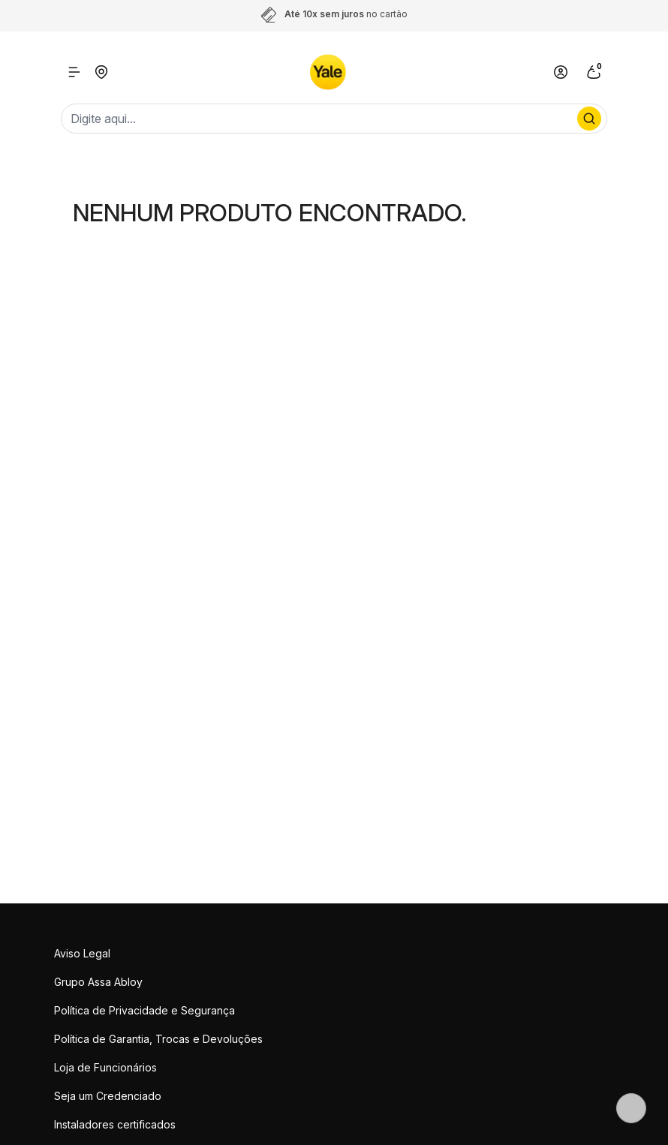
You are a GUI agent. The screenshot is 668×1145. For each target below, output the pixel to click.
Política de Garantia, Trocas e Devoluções (158, 1038)
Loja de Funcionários (105, 1067)
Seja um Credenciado (107, 1095)
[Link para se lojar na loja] (560, 72)
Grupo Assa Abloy (98, 981)
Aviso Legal (82, 953)
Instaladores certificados (115, 1124)
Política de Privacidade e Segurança (144, 1010)
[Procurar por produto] (589, 119)
